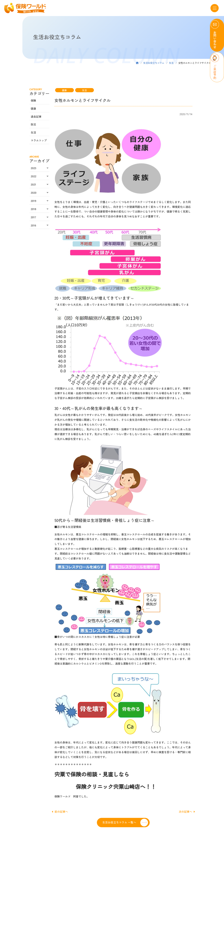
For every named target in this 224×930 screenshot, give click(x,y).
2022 (33, 176)
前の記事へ (60, 812)
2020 (33, 193)
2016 (33, 225)
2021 (33, 184)
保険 (33, 100)
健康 (64, 90)
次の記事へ (187, 812)
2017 (33, 217)
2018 (33, 209)
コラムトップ (39, 140)
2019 (33, 201)
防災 (33, 124)
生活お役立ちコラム (153, 63)
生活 (171, 63)
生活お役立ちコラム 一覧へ (119, 822)
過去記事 (36, 116)
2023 (33, 168)
